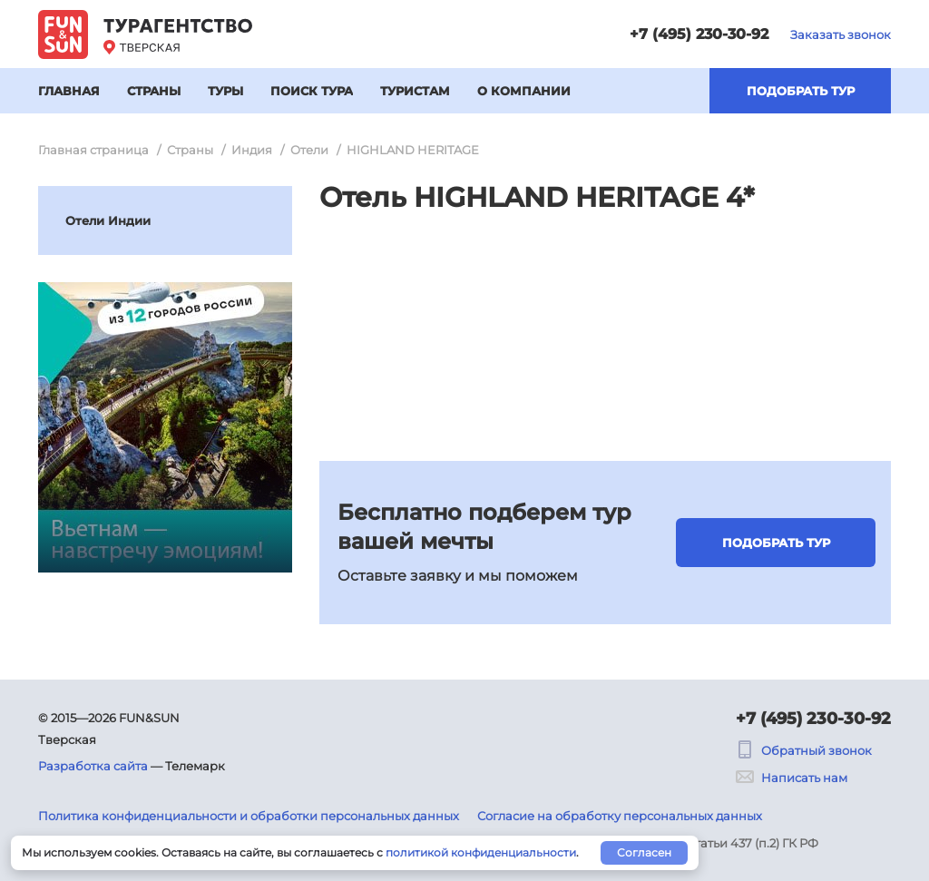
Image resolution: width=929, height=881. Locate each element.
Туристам (415, 90)
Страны (154, 90)
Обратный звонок (804, 750)
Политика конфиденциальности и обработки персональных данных (248, 815)
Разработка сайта (93, 766)
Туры (225, 90)
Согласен (644, 852)
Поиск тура (311, 90)
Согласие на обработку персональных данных (619, 815)
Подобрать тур (801, 90)
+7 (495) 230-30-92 (699, 34)
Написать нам (791, 778)
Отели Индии (108, 220)
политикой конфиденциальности (481, 852)
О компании (524, 90)
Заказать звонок (840, 34)
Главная (69, 90)
